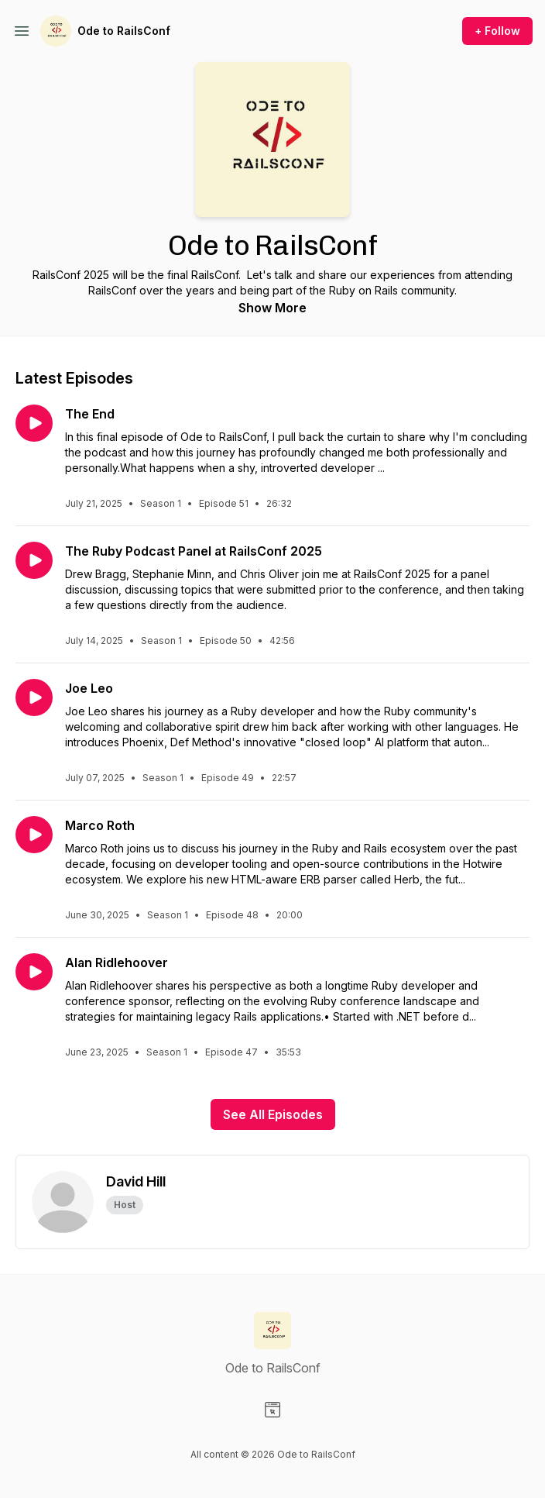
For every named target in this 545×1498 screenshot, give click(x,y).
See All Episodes (273, 1114)
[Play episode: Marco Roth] (34, 834)
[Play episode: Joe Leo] (34, 697)
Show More (272, 307)
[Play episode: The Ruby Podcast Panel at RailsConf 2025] (34, 560)
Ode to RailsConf (123, 30)
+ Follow (497, 30)
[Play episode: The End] (34, 423)
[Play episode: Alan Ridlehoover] (34, 971)
